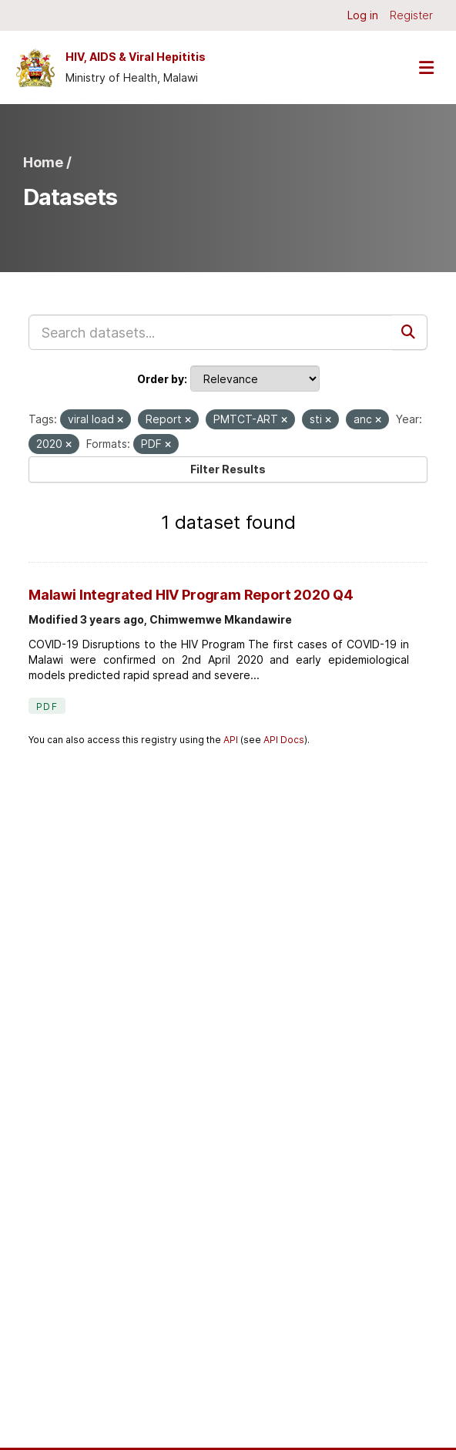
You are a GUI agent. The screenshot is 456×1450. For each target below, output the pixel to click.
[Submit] (410, 332)
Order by (160, 378)
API (230, 739)
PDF (47, 706)
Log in (362, 15)
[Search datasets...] (210, 332)
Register (411, 15)
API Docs (283, 739)
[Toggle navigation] (426, 67)
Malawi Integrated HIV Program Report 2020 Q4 (191, 595)
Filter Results (228, 469)
